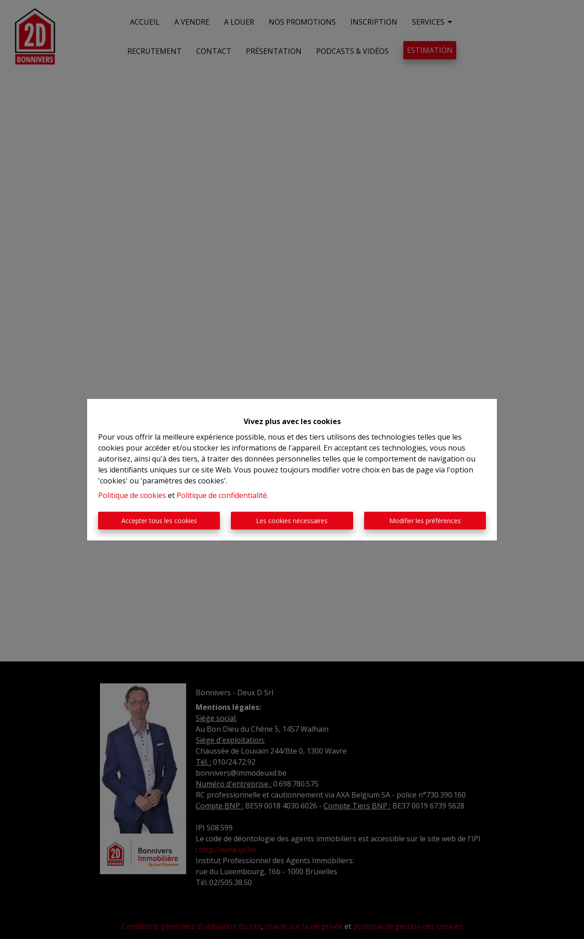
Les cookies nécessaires (292, 520)
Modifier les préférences (425, 520)
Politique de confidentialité (222, 495)
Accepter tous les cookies (159, 520)
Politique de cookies (132, 495)
